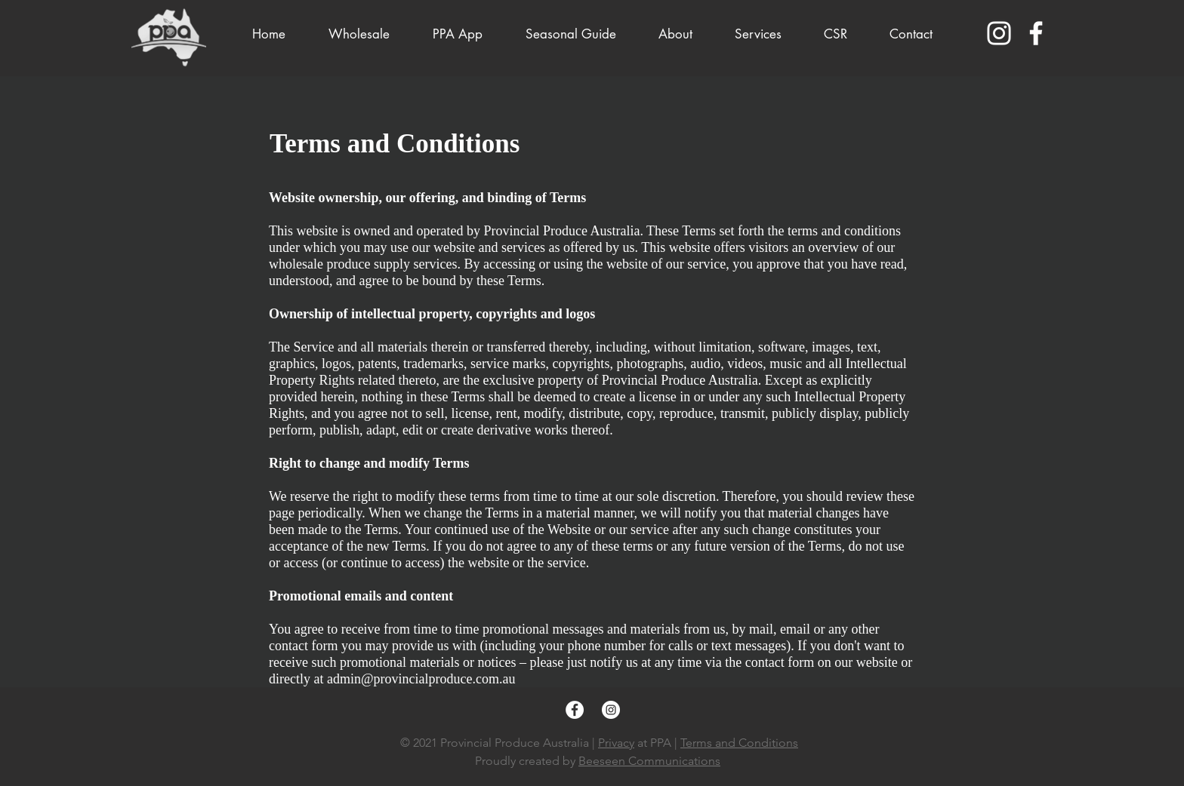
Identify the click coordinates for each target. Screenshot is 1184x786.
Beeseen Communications (649, 761)
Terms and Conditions (739, 742)
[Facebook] (1036, 33)
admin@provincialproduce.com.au (421, 678)
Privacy (616, 742)
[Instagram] (999, 33)
